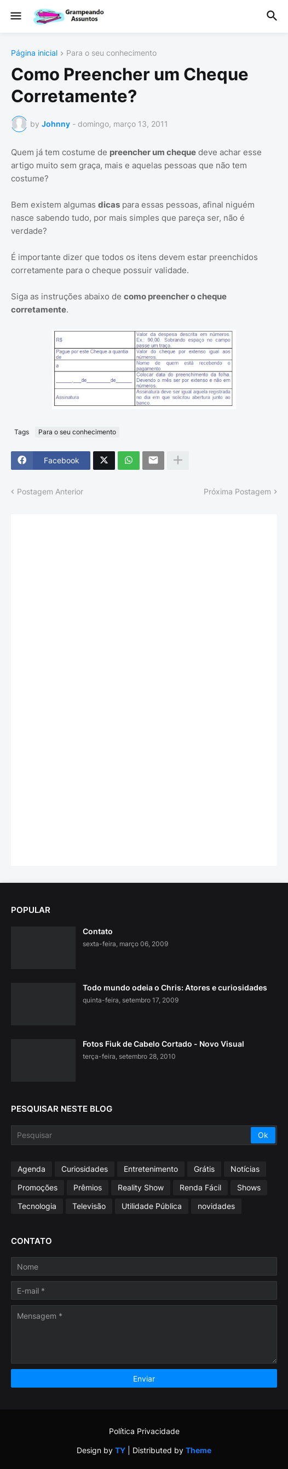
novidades (216, 1206)
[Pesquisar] (132, 1135)
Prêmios (87, 1187)
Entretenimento (151, 1168)
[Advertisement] (104, 689)
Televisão (89, 1206)
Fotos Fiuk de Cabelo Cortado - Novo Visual (163, 1043)
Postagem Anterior (50, 491)
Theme (198, 1450)
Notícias (245, 1168)
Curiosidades (84, 1168)
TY (120, 1450)
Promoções (37, 1187)
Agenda (31, 1168)
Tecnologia (37, 1206)
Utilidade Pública (152, 1206)
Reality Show (141, 1187)
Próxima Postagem (237, 491)
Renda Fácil (200, 1187)
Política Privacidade (144, 1431)
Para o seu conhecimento (111, 53)
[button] (15, 16)
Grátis (204, 1168)
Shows (249, 1187)
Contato (98, 931)
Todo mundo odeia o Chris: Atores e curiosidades (175, 987)
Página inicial (34, 53)
